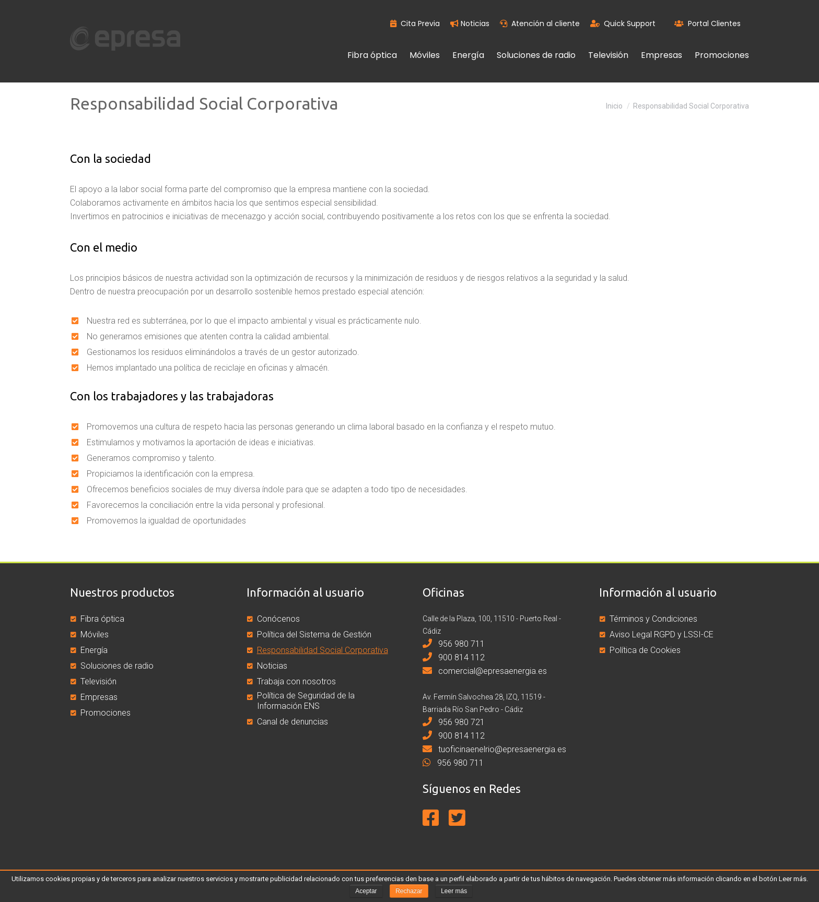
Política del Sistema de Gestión (314, 634)
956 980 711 (454, 644)
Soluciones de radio (117, 666)
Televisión (98, 681)
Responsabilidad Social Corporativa (322, 650)
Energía (94, 650)
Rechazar (408, 891)
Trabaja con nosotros (296, 681)
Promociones (105, 713)
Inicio (614, 106)
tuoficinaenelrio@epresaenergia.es (494, 749)
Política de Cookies (645, 650)
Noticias (469, 23)
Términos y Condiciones (653, 619)
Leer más (454, 891)
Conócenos (278, 619)
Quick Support (623, 23)
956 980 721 (454, 722)
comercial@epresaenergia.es (485, 671)
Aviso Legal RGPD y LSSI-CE (661, 634)
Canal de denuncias (292, 722)
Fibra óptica (102, 619)
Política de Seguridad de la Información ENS (306, 701)
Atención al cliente (540, 23)
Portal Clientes (707, 23)
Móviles (94, 634)
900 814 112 (454, 657)
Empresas (99, 697)
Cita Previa (415, 23)
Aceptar (366, 891)
